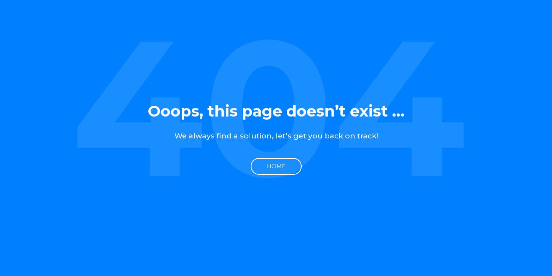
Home (276, 166)
